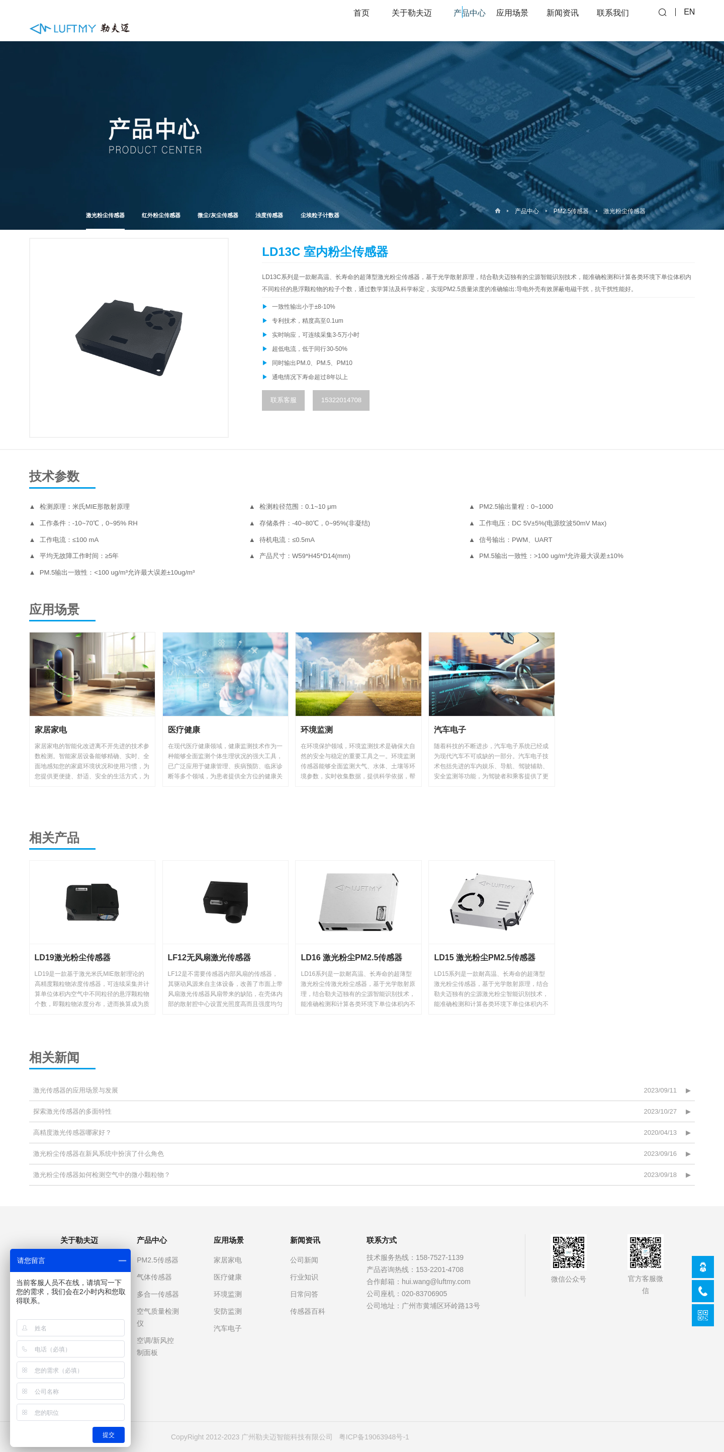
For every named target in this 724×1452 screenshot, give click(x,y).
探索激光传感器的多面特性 (72, 1111)
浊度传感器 (269, 215)
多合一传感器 (158, 1294)
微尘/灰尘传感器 (218, 215)
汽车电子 (228, 1328)
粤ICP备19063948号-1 (374, 1437)
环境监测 (228, 1294)
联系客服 (283, 400)
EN (689, 20)
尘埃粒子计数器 (320, 215)
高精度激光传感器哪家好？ (72, 1132)
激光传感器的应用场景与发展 (75, 1090)
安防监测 (228, 1311)
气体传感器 (154, 1277)
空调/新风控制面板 (155, 1346)
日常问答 (304, 1294)
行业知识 (304, 1277)
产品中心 (527, 211)
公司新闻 (304, 1260)
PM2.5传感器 (571, 211)
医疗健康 (228, 1277)
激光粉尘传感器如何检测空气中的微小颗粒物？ (101, 1174)
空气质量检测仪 (158, 1317)
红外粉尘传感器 (161, 215)
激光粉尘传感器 (105, 221)
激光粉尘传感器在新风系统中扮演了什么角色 (98, 1153)
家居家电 (228, 1260)
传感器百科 (307, 1311)
